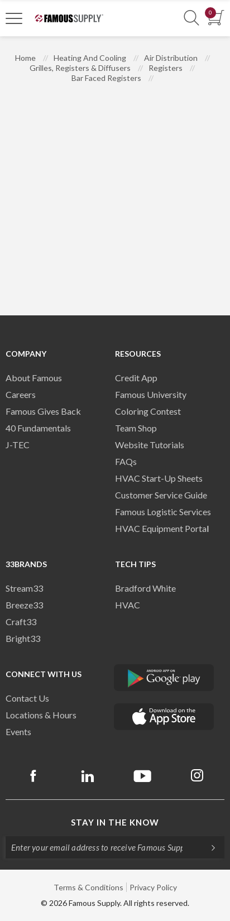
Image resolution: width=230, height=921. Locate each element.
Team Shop (136, 428)
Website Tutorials (149, 444)
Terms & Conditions (88, 887)
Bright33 (23, 638)
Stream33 (24, 588)
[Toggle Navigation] (14, 18)
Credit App (136, 377)
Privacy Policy (153, 887)
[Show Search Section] (191, 18)
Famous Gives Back (43, 411)
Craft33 (21, 621)
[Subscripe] (207, 847)
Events (18, 731)
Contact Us (27, 698)
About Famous (34, 377)
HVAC (127, 604)
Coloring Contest (148, 411)
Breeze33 (24, 604)
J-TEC (18, 444)
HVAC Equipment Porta (161, 528)
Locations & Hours (41, 714)
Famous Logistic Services (163, 511)
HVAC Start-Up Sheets (159, 478)
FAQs (126, 461)
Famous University (150, 394)
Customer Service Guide (161, 495)
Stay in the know (115, 822)
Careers (21, 394)
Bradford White (145, 588)
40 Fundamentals (38, 428)
